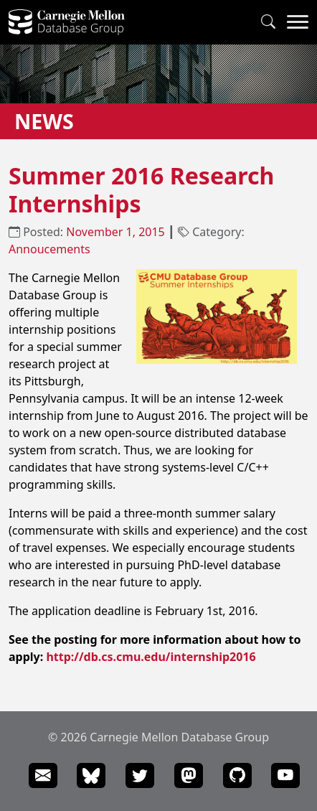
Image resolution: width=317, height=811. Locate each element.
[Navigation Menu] (297, 22)
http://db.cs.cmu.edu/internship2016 (150, 657)
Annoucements (49, 249)
